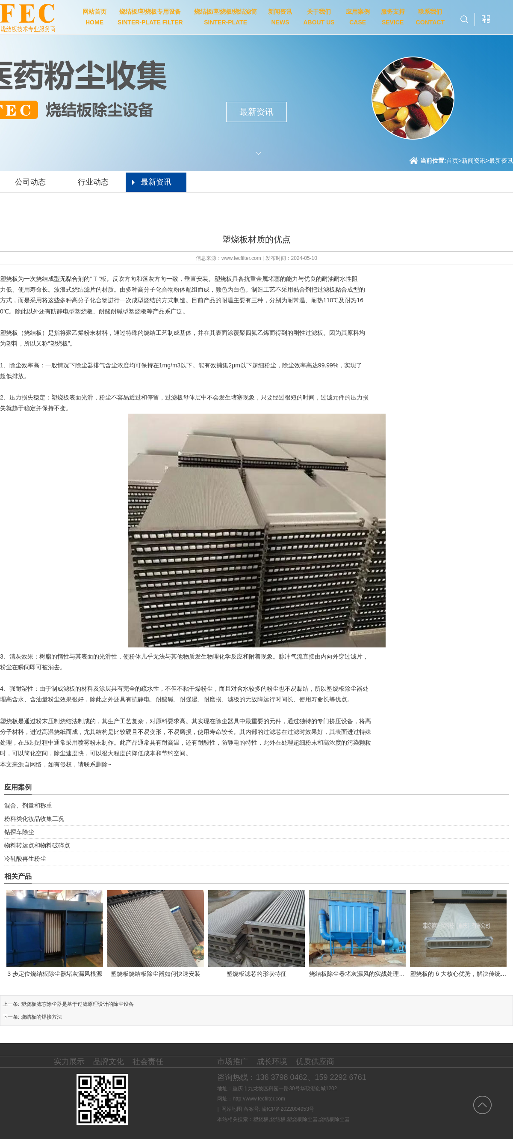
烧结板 (278, 1119)
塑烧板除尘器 (302, 1119)
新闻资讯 (474, 160)
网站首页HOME (94, 17)
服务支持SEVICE (393, 17)
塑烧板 (260, 1119)
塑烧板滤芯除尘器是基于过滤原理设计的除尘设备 (77, 1004)
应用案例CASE (358, 17)
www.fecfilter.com (241, 258)
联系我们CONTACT (430, 17)
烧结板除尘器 (334, 1119)
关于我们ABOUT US (318, 17)
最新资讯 (501, 160)
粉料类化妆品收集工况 (34, 818)
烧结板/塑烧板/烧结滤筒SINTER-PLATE (225, 17)
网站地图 (231, 1109)
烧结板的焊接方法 (41, 1017)
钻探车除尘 (19, 832)
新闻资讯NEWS (280, 17)
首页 (454, 160)
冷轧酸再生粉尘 (25, 858)
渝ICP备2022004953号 (288, 1109)
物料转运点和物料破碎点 (37, 845)
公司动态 (30, 182)
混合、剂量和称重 (28, 805)
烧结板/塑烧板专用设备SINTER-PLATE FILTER (150, 17)
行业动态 (93, 182)
